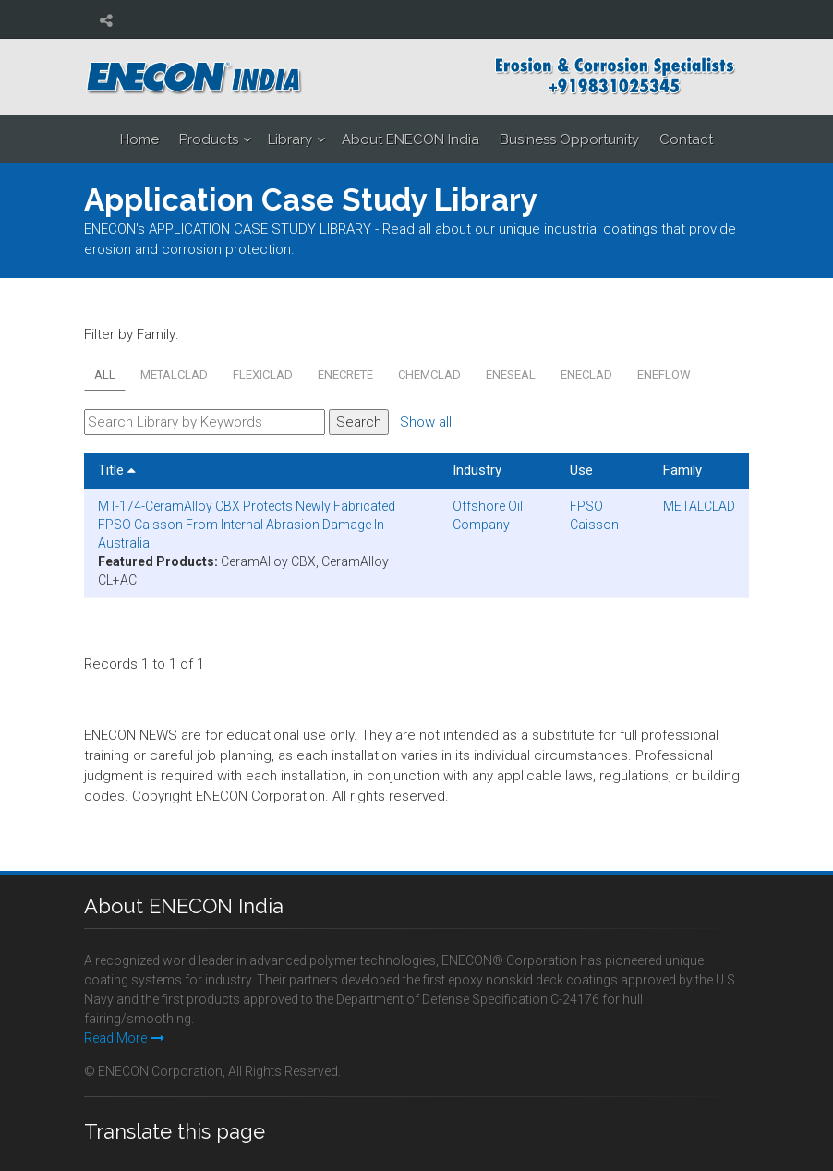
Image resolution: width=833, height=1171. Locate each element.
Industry (477, 470)
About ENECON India (410, 139)
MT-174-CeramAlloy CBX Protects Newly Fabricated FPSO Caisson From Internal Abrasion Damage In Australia (246, 524)
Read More (124, 1038)
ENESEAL (511, 374)
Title (117, 470)
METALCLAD (174, 374)
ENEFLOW (664, 374)
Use (581, 470)
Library (290, 139)
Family (682, 470)
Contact (686, 139)
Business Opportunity (569, 139)
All (104, 374)
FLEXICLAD (263, 374)
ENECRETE (345, 374)
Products (208, 139)
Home (139, 139)
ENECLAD (586, 374)
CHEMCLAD (429, 374)
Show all (426, 422)
